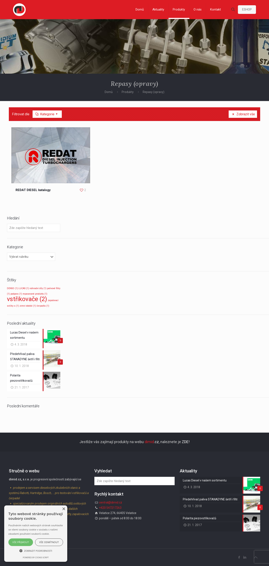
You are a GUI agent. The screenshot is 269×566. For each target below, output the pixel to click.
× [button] (63, 509)
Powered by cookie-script (36, 557)
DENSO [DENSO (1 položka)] (12, 288)
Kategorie (47, 114)
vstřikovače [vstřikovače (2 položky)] (27, 299)
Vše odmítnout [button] (49, 542)
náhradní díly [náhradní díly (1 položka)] (38, 288)
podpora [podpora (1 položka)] (16, 293)
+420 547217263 (110, 507)
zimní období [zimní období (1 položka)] (28, 305)
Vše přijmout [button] (20, 542)
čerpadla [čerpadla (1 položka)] (43, 305)
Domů (109, 92)
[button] (35, 550)
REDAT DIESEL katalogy (33, 190)
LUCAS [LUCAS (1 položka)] (23, 288)
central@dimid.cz (110, 502)
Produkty (128, 92)
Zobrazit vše (243, 114)
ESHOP (247, 9)
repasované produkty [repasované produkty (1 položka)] (35, 293)
